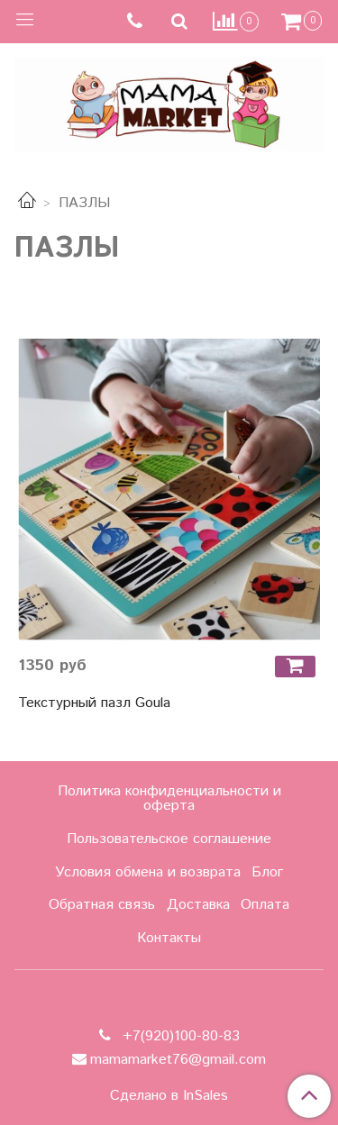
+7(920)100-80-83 (179, 1036)
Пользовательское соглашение (169, 839)
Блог (267, 872)
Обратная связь (102, 904)
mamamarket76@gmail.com (178, 1059)
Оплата (265, 904)
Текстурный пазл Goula (94, 703)
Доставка (198, 904)
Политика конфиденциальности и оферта (169, 798)
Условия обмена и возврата (148, 872)
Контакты (169, 938)
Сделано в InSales (169, 1096)
